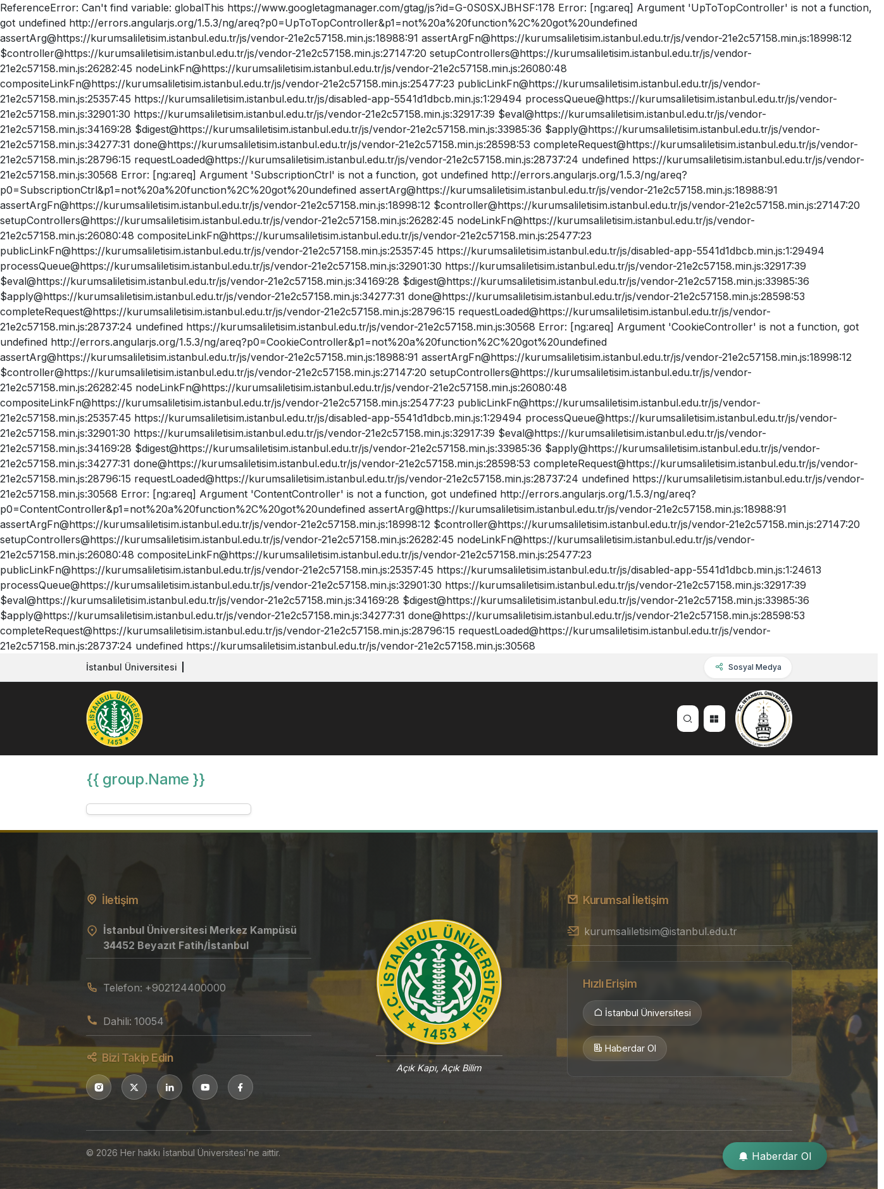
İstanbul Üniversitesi (642, 1013)
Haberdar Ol (625, 1048)
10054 (149, 1021)
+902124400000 (185, 987)
